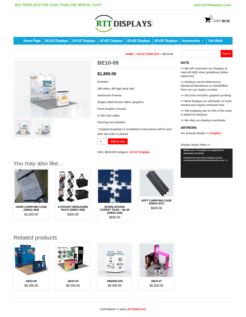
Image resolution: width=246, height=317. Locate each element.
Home (129, 54)
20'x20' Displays (166, 41)
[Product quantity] (102, 141)
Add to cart (118, 141)
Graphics (215, 133)
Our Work (215, 41)
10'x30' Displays (138, 41)
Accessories (193, 41)
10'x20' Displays (111, 41)
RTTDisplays (137, 309)
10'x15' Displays (84, 41)
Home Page (32, 41)
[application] (207, 163)
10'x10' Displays (56, 41)
